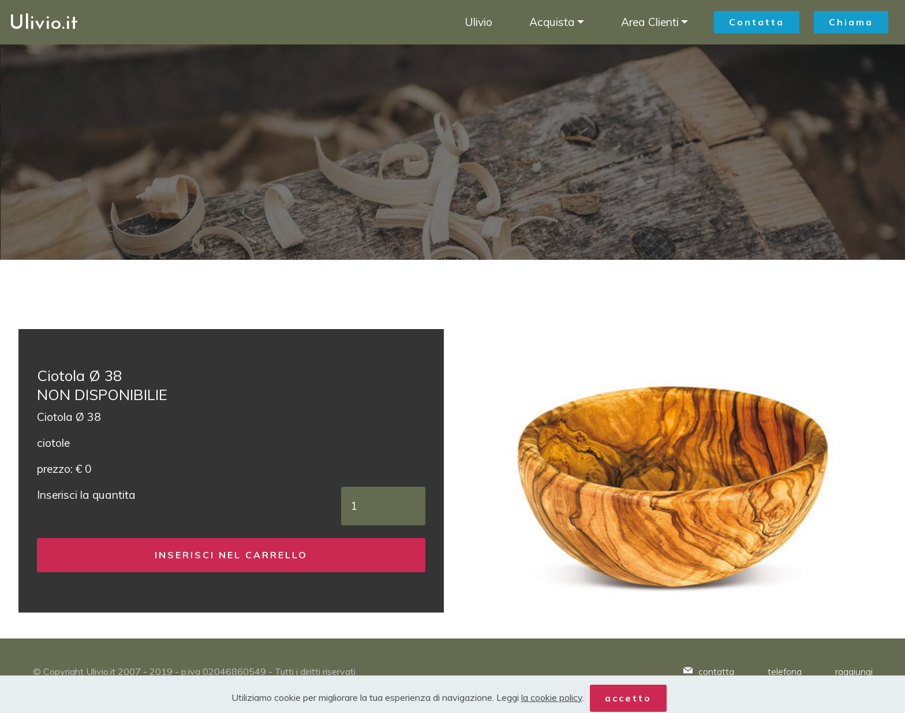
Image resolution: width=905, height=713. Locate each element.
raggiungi (854, 671)
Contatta (756, 22)
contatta (716, 671)
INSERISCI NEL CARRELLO (231, 555)
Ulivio (478, 22)
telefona (785, 671)
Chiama (851, 22)
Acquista (552, 22)
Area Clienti (650, 22)
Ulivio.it (43, 22)
